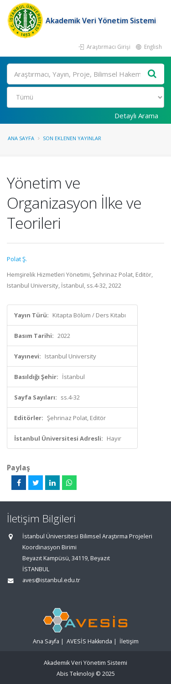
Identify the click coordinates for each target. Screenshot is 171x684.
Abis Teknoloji (75, 674)
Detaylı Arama (136, 115)
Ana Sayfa (21, 138)
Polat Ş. (17, 259)
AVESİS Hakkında (89, 641)
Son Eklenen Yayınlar (72, 138)
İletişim (129, 641)
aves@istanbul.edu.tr (51, 580)
